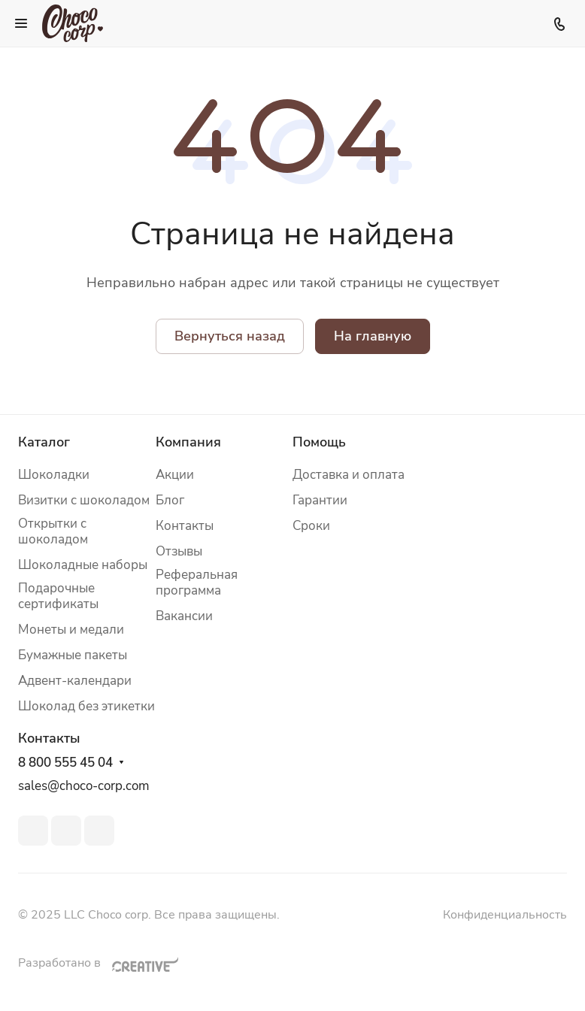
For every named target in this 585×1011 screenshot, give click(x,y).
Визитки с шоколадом (84, 500)
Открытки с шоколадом (53, 531)
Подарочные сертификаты (58, 596)
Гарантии (319, 500)
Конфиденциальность (505, 915)
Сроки (311, 525)
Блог (170, 500)
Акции (175, 474)
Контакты (185, 525)
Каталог (44, 442)
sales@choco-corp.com (84, 786)
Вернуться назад (229, 336)
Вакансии (184, 616)
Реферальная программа (197, 582)
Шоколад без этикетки (86, 706)
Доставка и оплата (348, 474)
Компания (188, 442)
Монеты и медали (71, 629)
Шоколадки (53, 474)
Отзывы (179, 551)
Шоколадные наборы (82, 565)
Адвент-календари (75, 680)
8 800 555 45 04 (65, 762)
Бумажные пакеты (72, 655)
